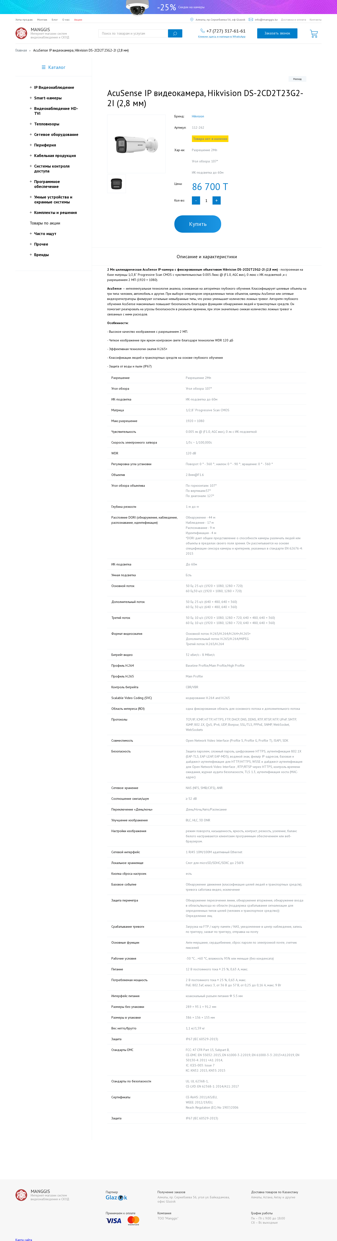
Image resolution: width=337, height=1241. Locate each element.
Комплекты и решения (55, 212)
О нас (66, 19)
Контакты (316, 19)
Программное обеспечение (47, 184)
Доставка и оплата (293, 19)
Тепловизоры (46, 123)
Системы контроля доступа (52, 168)
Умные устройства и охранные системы (53, 199)
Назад (297, 79)
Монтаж (42, 19)
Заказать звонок (277, 33)
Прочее (41, 244)
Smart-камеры (48, 97)
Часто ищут (45, 233)
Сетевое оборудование (56, 134)
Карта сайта (23, 1224)
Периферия (45, 144)
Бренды (41, 254)
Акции (78, 19)
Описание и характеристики (207, 257)
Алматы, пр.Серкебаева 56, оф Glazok (217, 19)
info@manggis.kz (263, 19)
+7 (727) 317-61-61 (225, 30)
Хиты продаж (24, 19)
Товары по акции (45, 223)
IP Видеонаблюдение (54, 87)
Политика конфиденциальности (37, 1228)
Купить (198, 224)
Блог (55, 19)
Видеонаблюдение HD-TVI (56, 111)
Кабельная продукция (55, 155)
